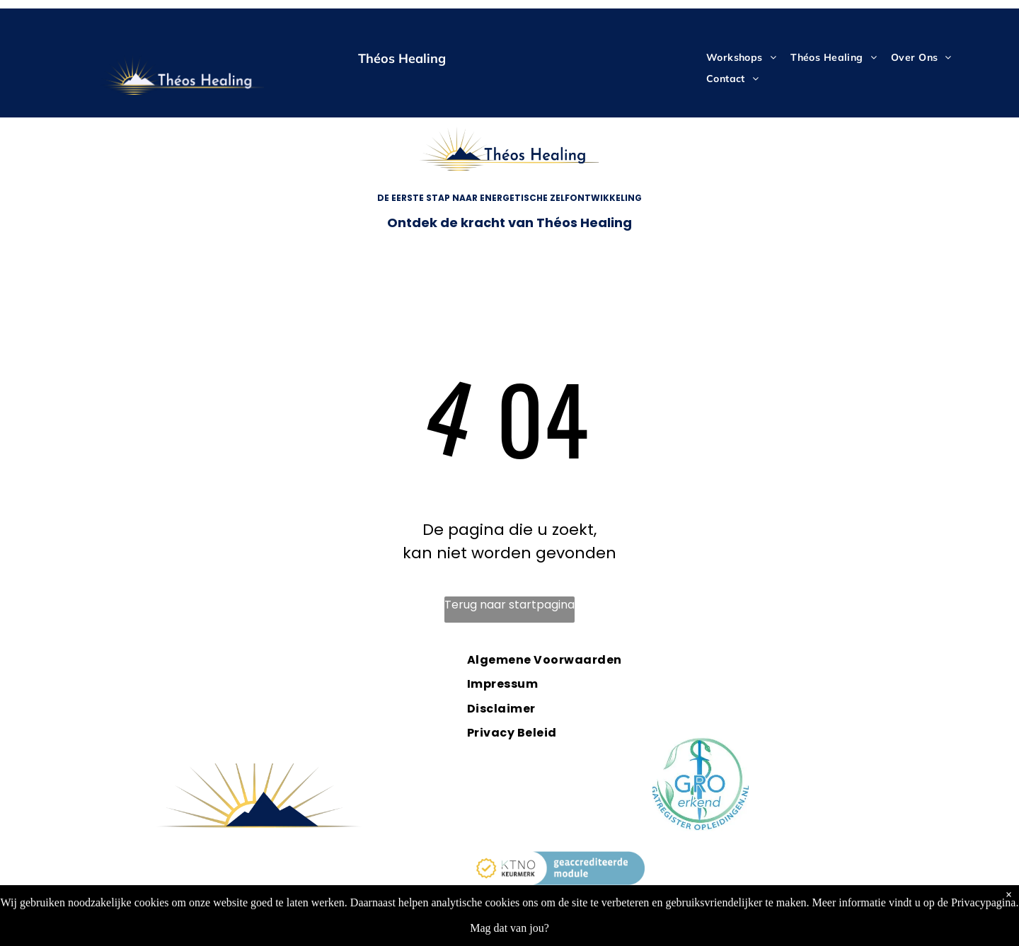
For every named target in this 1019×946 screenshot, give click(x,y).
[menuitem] (741, 58)
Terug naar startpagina (509, 604)
